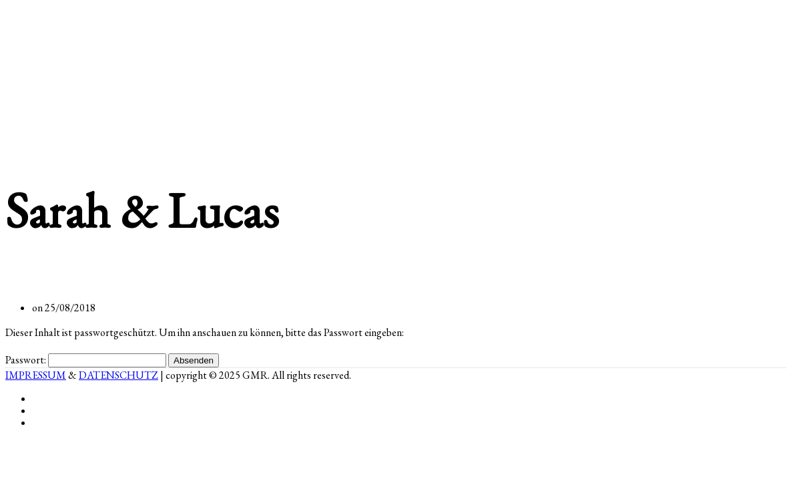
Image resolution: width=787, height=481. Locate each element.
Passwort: (85, 360)
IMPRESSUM (35, 375)
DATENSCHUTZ (118, 375)
